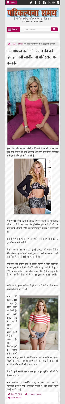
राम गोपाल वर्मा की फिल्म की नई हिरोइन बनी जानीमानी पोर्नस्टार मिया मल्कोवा (33, 57)
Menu (13, 2)
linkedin (49, 2)
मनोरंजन (18, 398)
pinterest (58, 2)
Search (54, 29)
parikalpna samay (35, 394)
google (40, 2)
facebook (35, 2)
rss (44, 2)
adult (13, 398)
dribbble (53, 2)
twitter (31, 2)
